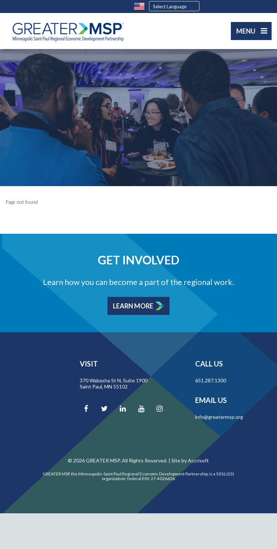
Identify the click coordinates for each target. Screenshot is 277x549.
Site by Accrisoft (190, 460)
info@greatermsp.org (219, 417)
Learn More (133, 306)
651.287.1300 (210, 380)
